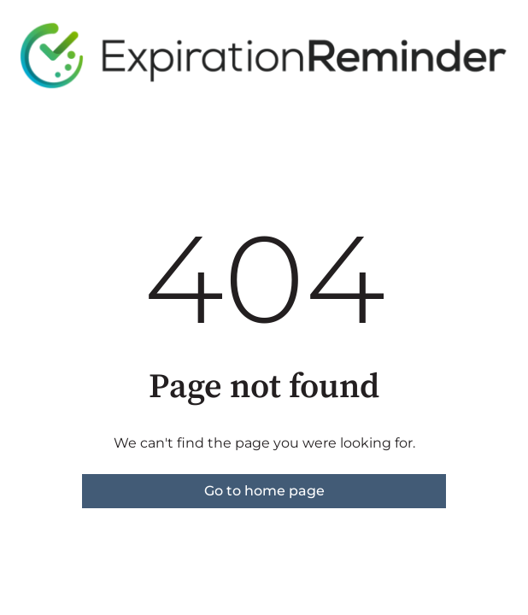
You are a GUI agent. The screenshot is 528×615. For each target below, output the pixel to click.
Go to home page (264, 491)
